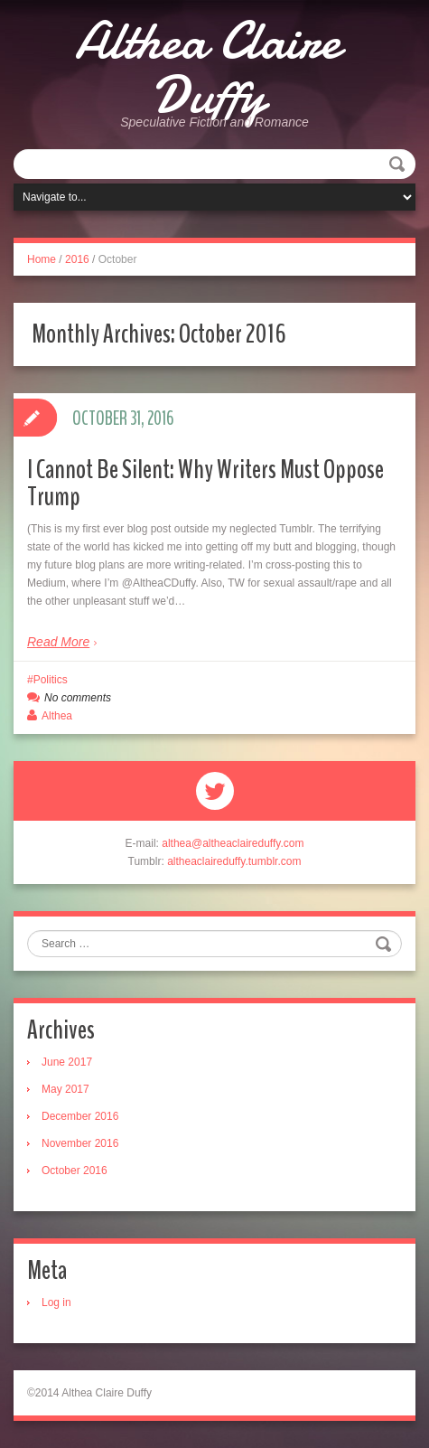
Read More (58, 642)
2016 (77, 259)
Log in (56, 1302)
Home (41, 259)
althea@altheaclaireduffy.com (232, 843)
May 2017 (65, 1089)
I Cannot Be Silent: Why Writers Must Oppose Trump (205, 483)
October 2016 (74, 1170)
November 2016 (80, 1143)
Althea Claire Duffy (207, 68)
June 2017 (67, 1062)
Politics (50, 679)
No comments (77, 697)
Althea (57, 716)
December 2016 (80, 1116)
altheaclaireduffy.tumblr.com (234, 861)
